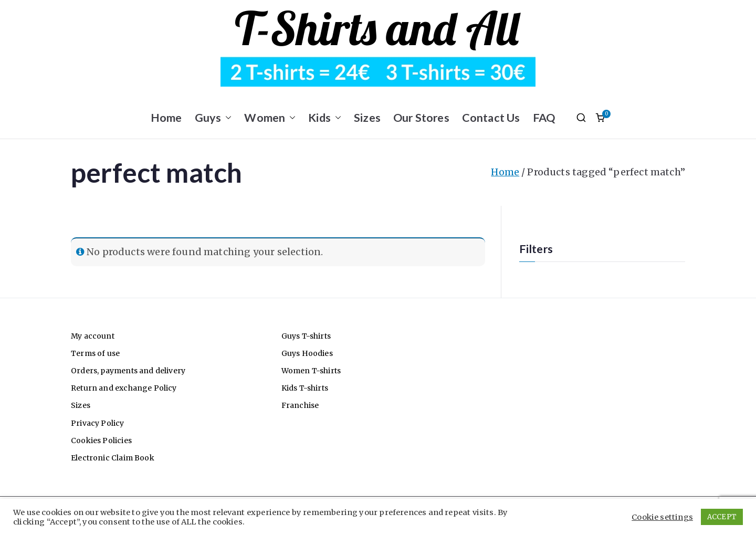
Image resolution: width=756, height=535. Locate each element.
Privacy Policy (97, 423)
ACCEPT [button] (722, 516)
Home (166, 117)
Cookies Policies (101, 440)
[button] (226, 118)
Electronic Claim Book (112, 458)
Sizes (367, 117)
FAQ (544, 117)
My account (92, 336)
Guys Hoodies (307, 353)
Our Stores (421, 117)
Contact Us (491, 117)
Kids (324, 118)
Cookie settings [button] (662, 517)
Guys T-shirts (306, 336)
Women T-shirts (311, 370)
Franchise (300, 405)
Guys (213, 118)
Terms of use (95, 353)
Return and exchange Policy (124, 388)
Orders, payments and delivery (128, 370)
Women (270, 118)
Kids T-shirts (304, 388)
